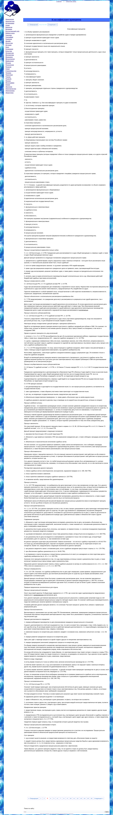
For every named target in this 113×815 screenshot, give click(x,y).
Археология (10, 19)
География (9, 37)
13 (81, 798)
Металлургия (10, 59)
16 (91, 798)
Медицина (9, 57)
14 (84, 798)
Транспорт (9, 75)
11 (74, 798)
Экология (9, 87)
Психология (10, 65)
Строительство (11, 71)
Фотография (10, 83)
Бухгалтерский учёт (12, 31)
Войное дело (10, 33)
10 (70, 798)
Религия (8, 67)
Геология (9, 39)
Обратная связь (71, 1)
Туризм (8, 77)
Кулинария (9, 49)
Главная (59, 1)
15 (88, 798)
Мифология (10, 61)
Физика (8, 81)
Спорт (8, 69)
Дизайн (8, 41)
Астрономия (10, 23)
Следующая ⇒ (52, 24)
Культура (9, 51)
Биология (9, 27)
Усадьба (8, 79)
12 (77, 798)
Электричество (11, 89)
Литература (10, 53)
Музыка (8, 63)
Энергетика (10, 93)
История (8, 45)
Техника (8, 73)
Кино (7, 47)
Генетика (9, 35)
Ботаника (9, 29)
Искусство (9, 43)
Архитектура (10, 21)
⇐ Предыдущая (33, 24)
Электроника (10, 90)
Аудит (8, 25)
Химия (8, 85)
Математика (10, 55)
